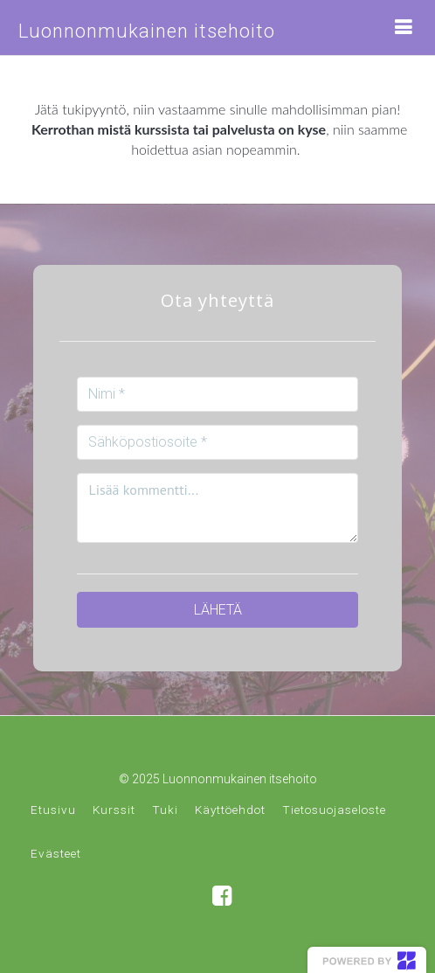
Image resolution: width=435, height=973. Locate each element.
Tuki (165, 810)
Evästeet (56, 853)
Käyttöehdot (230, 810)
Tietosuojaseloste (334, 810)
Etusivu (53, 810)
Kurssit (114, 810)
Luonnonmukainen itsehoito (146, 31)
